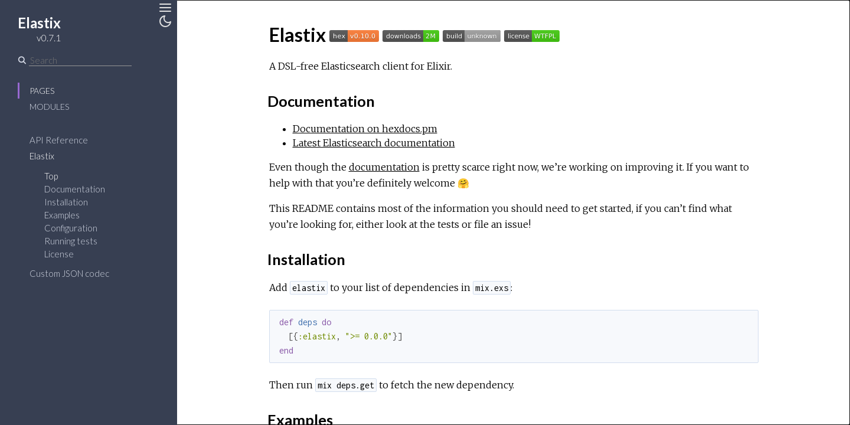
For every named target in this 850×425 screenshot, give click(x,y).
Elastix (42, 156)
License (59, 254)
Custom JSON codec (69, 273)
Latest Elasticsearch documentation (374, 143)
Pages (42, 91)
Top (51, 176)
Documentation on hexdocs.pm (365, 129)
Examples (62, 215)
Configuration (70, 228)
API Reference (59, 140)
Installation (66, 202)
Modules (49, 107)
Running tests (70, 241)
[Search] (80, 60)
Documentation (74, 189)
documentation (384, 167)
